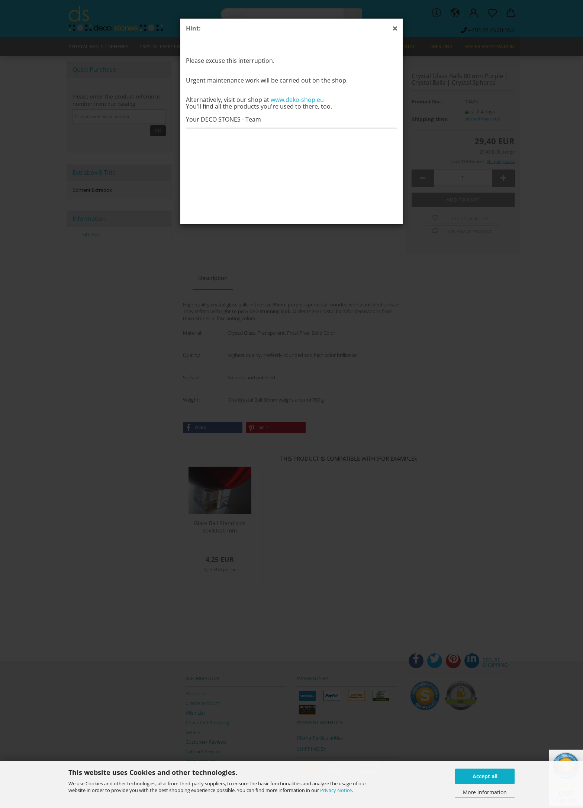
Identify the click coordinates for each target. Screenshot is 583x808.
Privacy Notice (336, 790)
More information (485, 792)
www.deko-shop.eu (297, 100)
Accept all (485, 776)
